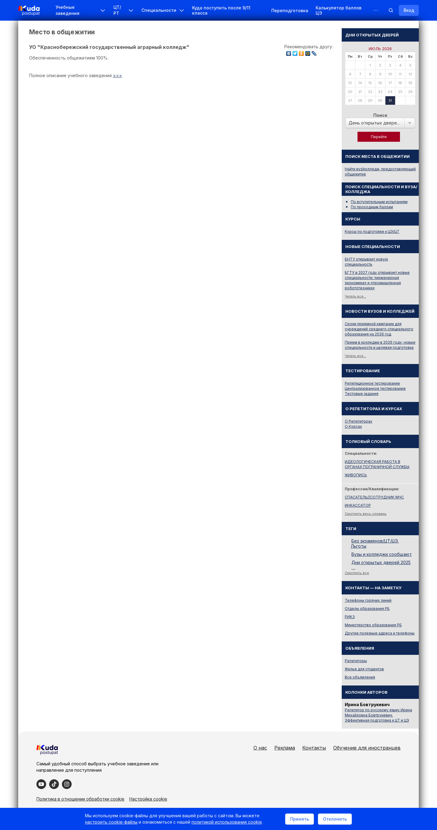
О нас (260, 748)
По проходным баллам (372, 207)
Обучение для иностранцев (367, 748)
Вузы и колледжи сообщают (381, 554)
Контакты (314, 748)
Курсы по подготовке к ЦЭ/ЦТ (372, 231)
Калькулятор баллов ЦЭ (338, 10)
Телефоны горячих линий (368, 600)
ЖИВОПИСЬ (356, 475)
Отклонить (335, 818)
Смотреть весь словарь (366, 514)
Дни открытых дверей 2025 (381, 562)
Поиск (380, 115)
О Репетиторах (358, 421)
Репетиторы (356, 660)
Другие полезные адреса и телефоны (380, 633)
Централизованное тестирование (375, 388)
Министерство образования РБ (373, 625)
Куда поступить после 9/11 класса (221, 10)
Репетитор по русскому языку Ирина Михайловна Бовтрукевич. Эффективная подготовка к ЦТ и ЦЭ (378, 715)
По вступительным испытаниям (379, 201)
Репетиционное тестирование (372, 383)
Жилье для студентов (364, 669)
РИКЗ (350, 616)
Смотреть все (357, 573)
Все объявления (360, 677)
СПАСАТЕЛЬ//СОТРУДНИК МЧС (374, 497)
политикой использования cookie (226, 822)
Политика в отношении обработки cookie (80, 798)
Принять (299, 818)
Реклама (284, 748)
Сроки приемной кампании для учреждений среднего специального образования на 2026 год (379, 328)
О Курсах (353, 426)
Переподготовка (289, 10)
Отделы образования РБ (367, 608)
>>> (117, 75)
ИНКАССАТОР (358, 505)
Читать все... (355, 296)
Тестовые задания (361, 393)
